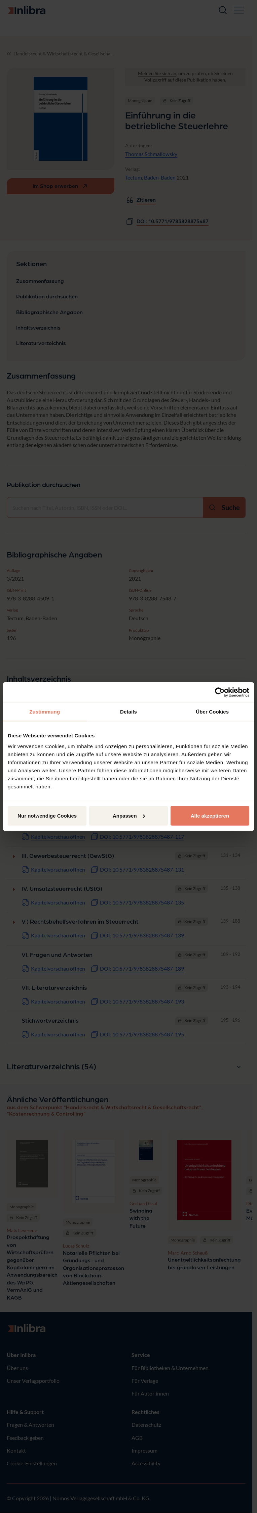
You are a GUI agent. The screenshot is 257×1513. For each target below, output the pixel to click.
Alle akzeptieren (210, 815)
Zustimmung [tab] (44, 712)
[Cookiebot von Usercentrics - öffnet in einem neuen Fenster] (219, 692)
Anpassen (129, 815)
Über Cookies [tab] (212, 712)
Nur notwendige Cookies (47, 815)
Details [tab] (128, 712)
